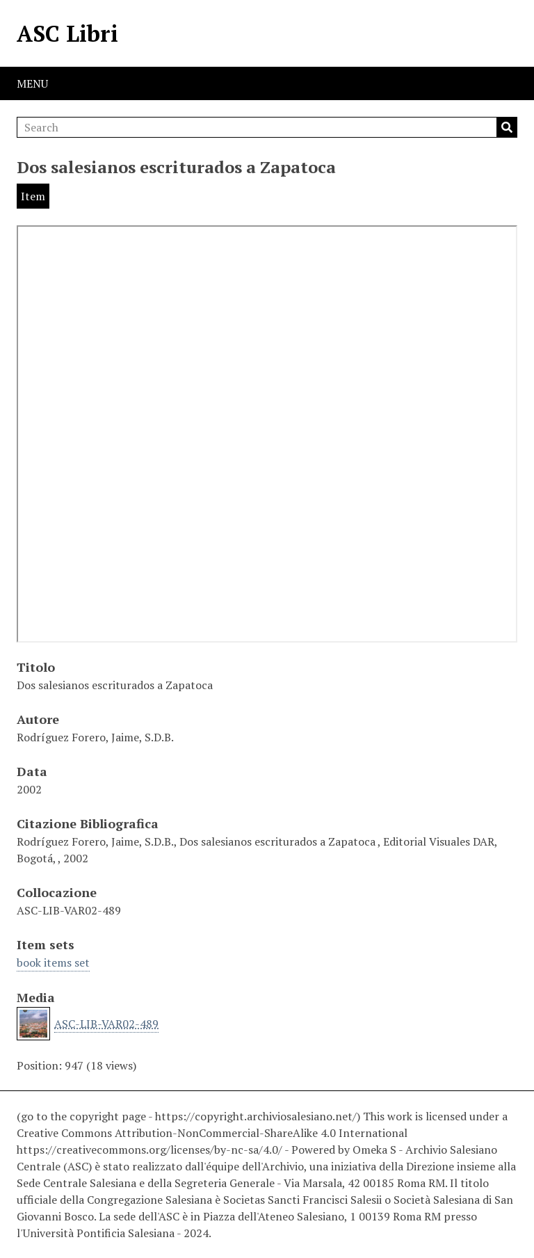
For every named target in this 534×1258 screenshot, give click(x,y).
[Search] (267, 127)
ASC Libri (67, 33)
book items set (53, 962)
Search (506, 127)
